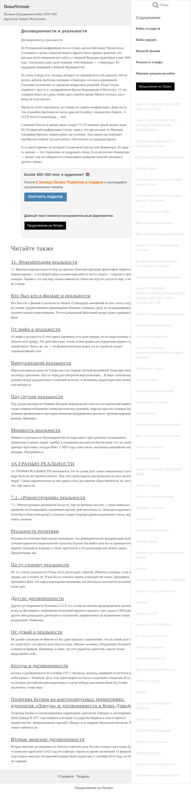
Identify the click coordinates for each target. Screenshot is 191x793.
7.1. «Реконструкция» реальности (48, 497)
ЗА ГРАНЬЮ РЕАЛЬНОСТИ (42, 463)
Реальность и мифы (149, 62)
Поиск (160, 5)
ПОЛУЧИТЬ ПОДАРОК (45, 197)
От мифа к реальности (36, 329)
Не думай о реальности (37, 631)
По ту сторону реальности (40, 564)
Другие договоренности (37, 598)
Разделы (83, 776)
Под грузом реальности (37, 396)
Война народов (146, 39)
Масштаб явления (148, 51)
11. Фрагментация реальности (44, 261)
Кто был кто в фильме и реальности (50, 295)
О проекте (65, 776)
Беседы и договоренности (39, 665)
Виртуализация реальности (41, 362)
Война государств (148, 28)
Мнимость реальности (36, 430)
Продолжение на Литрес (155, 86)
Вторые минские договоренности (48, 739)
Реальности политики (35, 531)
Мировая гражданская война (155, 73)
